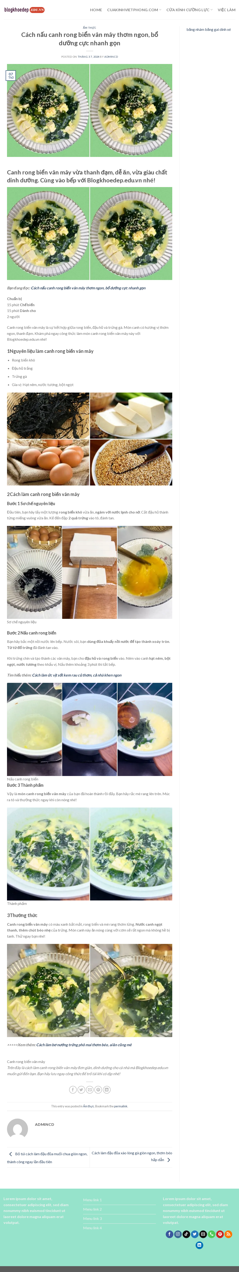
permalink (120, 1106)
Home (96, 9)
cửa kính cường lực (189, 9)
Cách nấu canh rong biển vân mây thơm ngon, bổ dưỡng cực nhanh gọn (88, 288)
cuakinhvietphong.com (134, 9)
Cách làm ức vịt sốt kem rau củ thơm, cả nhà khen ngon (76, 675)
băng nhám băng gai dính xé (208, 29)
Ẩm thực (89, 27)
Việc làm (226, 9)
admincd (111, 56)
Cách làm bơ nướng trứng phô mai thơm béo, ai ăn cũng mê (84, 1044)
